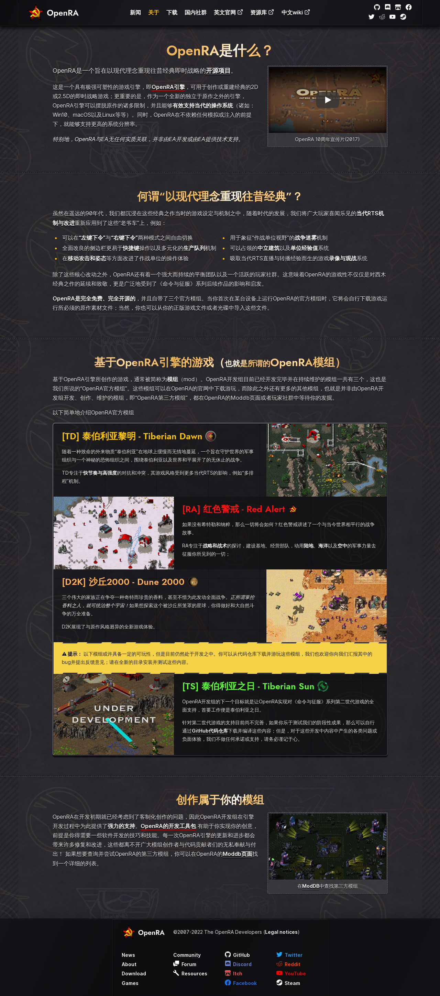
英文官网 (228, 12)
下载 (171, 12)
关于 (153, 12)
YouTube (291, 973)
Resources (190, 973)
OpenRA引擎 (168, 86)
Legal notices (281, 932)
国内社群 (196, 12)
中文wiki (296, 12)
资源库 (262, 12)
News (128, 955)
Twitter (289, 955)
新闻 (135, 12)
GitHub (237, 955)
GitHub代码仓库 (210, 731)
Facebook (241, 983)
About (129, 964)
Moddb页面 (237, 853)
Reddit (288, 964)
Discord (238, 964)
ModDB (310, 886)
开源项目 (218, 70)
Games (130, 983)
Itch (234, 973)
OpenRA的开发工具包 (168, 826)
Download (134, 973)
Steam (288, 983)
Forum (185, 964)
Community (187, 955)
